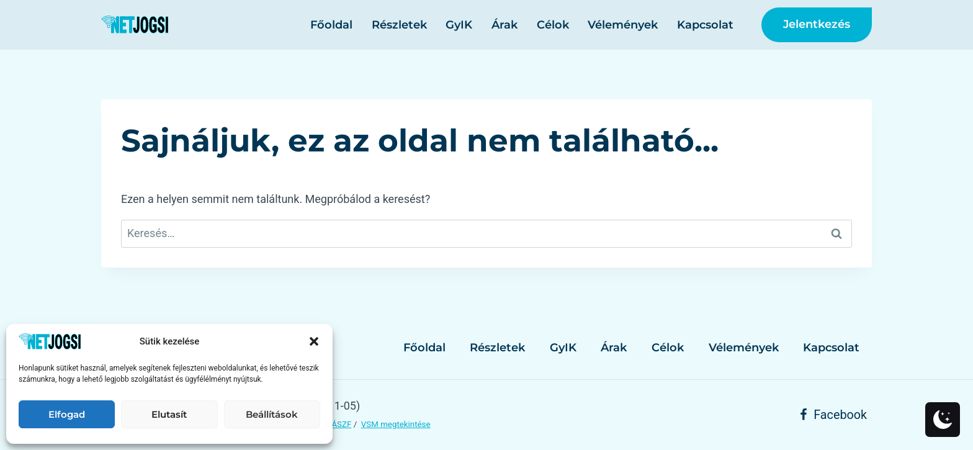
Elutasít (169, 414)
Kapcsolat (705, 25)
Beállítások (272, 414)
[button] (314, 341)
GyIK (459, 25)
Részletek (399, 25)
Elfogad (66, 414)
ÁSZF (341, 424)
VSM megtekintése (396, 424)
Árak (504, 25)
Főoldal (331, 25)
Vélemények (623, 25)
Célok (553, 25)
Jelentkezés (816, 24)
